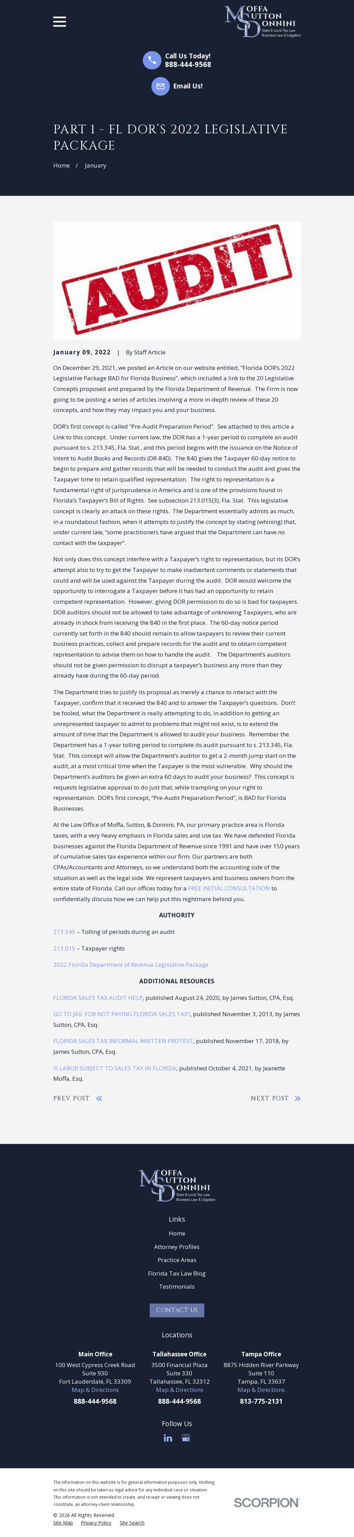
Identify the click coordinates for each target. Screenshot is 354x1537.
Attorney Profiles (176, 1247)
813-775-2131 (261, 1401)
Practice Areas (177, 1260)
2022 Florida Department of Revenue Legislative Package (130, 964)
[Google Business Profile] (186, 1438)
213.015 (64, 948)
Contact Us (177, 1310)
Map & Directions (95, 1390)
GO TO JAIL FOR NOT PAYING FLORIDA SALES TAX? (121, 1014)
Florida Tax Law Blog (177, 1273)
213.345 (64, 932)
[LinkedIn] (168, 1438)
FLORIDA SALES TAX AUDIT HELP (98, 998)
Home (177, 1233)
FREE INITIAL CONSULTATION (229, 888)
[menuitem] (63, 1522)
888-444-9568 (188, 64)
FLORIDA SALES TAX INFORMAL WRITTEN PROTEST (123, 1041)
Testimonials (177, 1286)
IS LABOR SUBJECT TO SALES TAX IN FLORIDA (114, 1068)
